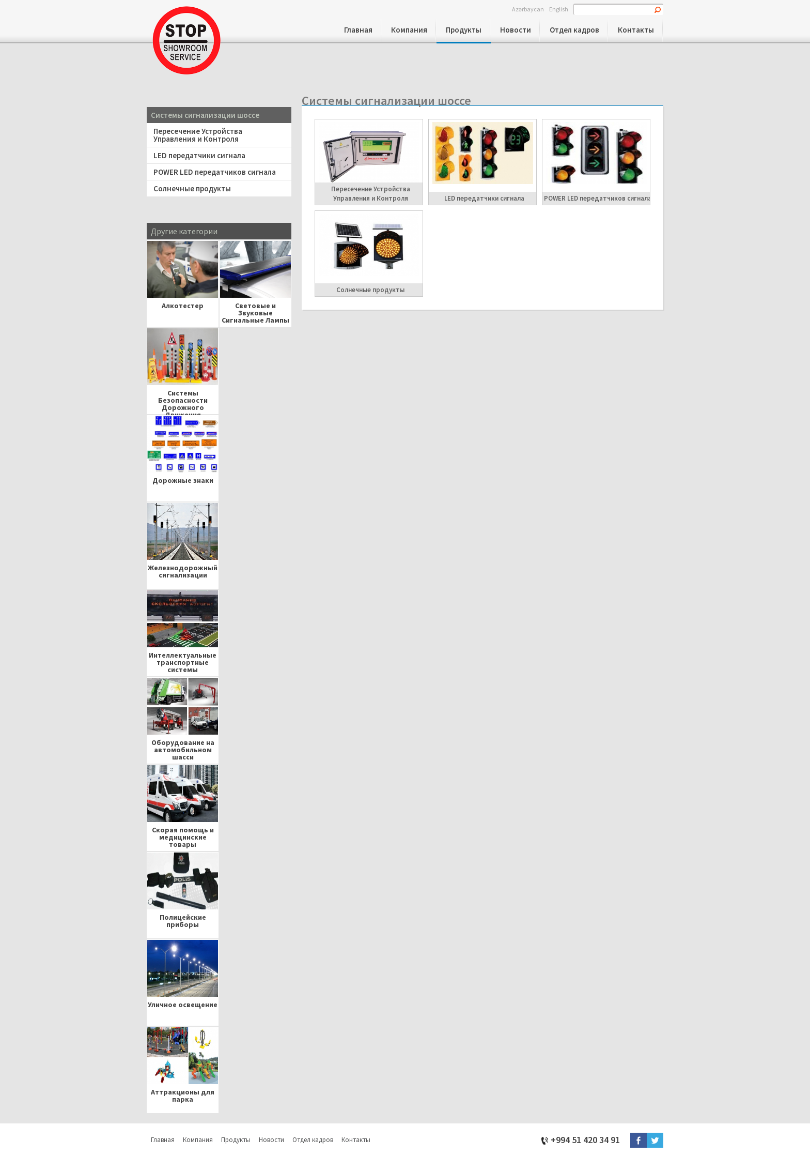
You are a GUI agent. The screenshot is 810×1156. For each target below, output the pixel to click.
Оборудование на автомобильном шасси (182, 747)
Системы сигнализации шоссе (205, 115)
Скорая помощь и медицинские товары (183, 834)
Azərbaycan (528, 8)
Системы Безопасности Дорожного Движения (183, 397)
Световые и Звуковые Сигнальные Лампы (255, 310)
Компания (409, 30)
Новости (515, 30)
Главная (358, 30)
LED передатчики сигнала (199, 155)
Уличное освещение (182, 1004)
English (558, 8)
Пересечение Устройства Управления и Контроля (197, 135)
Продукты (463, 30)
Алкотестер (183, 305)
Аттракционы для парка (182, 1095)
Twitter (655, 1140)
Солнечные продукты (192, 188)
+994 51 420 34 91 (585, 1139)
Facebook (638, 1140)
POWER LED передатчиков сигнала (214, 172)
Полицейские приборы (183, 920)
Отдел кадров (574, 30)
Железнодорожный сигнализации (182, 571)
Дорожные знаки (182, 480)
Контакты (636, 30)
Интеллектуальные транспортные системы (182, 660)
